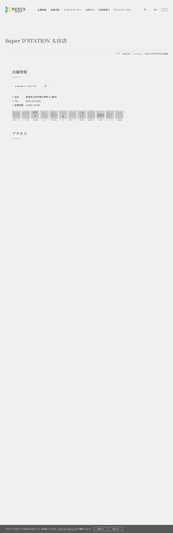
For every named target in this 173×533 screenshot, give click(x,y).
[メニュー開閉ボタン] (164, 9)
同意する (100, 529)
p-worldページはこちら (25, 86)
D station (137, 53)
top (118, 53)
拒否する (115, 529)
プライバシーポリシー (67, 529)
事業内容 (126, 53)
